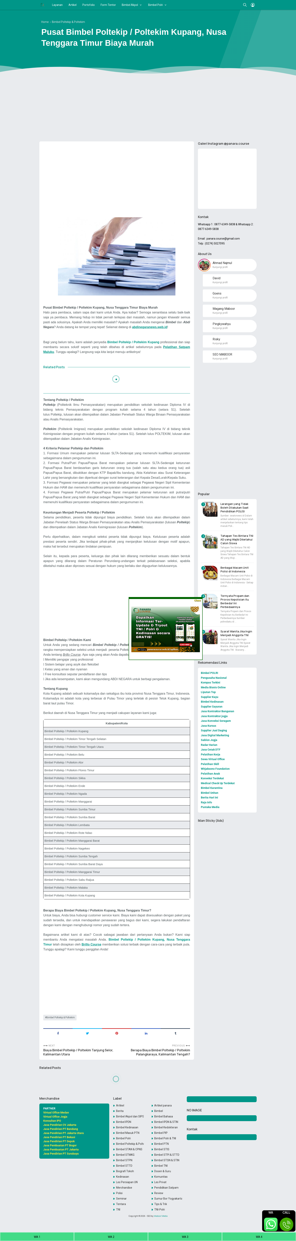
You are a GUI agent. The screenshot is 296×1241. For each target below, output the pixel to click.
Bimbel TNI (161, 1165)
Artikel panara (163, 1105)
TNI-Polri (159, 1209)
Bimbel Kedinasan (127, 1127)
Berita (120, 1111)
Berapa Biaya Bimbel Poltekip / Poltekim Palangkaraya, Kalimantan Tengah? (160, 1052)
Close (197, 600)
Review (158, 1193)
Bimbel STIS (161, 1149)
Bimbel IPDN (123, 1121)
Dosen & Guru (162, 1171)
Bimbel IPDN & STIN (166, 1121)
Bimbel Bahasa (163, 1116)
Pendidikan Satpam (166, 1187)
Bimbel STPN (124, 1160)
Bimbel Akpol (130, 4)
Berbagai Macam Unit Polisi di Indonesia (234, 569)
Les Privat (160, 1182)
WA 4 (259, 1236)
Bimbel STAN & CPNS (129, 1149)
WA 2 (111, 1236)
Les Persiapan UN (127, 1182)
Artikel (73, 4)
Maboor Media (161, 1216)
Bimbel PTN (161, 1143)
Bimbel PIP (161, 1132)
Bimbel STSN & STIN (166, 1160)
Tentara (121, 1204)
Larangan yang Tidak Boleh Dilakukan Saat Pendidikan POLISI (234, 507)
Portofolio (88, 4)
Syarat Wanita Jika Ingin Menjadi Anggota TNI (236, 633)
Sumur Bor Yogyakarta (168, 1198)
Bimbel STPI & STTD (166, 1154)
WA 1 (37, 1236)
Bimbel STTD (124, 1165)
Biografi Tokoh (125, 1171)
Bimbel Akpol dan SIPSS (130, 1116)
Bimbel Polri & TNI (165, 1138)
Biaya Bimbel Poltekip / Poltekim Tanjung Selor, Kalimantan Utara (78, 1052)
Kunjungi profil (220, 267)
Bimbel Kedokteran (166, 1127)
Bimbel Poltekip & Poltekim (60, 1017)
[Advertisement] (148, 108)
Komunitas (161, 1176)
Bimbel (158, 1111)
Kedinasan (122, 1176)
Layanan (57, 4)
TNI (118, 1209)
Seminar (121, 1198)
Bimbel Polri (155, 4)
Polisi (119, 1193)
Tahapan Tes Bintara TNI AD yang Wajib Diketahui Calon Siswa (236, 539)
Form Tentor (108, 4)
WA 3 (185, 1236)
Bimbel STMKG (125, 1154)
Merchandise (124, 1187)
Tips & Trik (160, 1204)
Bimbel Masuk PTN (127, 1132)
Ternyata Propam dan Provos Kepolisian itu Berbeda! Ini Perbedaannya (234, 601)
